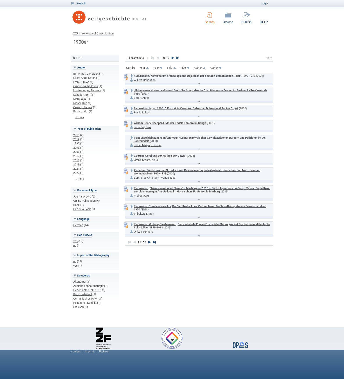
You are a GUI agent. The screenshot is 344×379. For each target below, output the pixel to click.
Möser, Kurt (80, 103)
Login (265, 3)
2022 (76, 172)
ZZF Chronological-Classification (93, 33)
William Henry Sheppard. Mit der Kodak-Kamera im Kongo (170, 123)
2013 (76, 164)
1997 (76, 143)
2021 (76, 168)
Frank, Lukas (81, 82)
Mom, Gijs (79, 99)
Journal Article (82, 196)
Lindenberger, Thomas (87, 90)
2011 (76, 160)
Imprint (89, 351)
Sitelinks (104, 351)
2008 (76, 151)
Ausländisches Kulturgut (88, 285)
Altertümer (79, 281)
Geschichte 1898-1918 (87, 290)
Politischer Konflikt (85, 302)
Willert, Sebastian (145, 80)
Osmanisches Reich (85, 298)
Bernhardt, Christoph (86, 73)
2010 (76, 156)
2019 (76, 139)
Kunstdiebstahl (82, 294)
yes (75, 241)
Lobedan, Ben (81, 94)
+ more (79, 117)
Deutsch (81, 3)
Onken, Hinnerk (82, 107)
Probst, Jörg (80, 111)
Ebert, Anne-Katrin (84, 77)
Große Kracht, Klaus (85, 86)
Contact (76, 351)
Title (169, 67)
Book (76, 205)
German (78, 225)
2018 (76, 135)
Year (142, 67)
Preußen (78, 307)
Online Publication (84, 200)
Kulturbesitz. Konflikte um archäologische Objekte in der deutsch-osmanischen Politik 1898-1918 (194, 75)
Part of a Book (82, 209)
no (74, 245)
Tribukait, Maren (144, 213)
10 (267, 58)
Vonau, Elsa (168, 177)
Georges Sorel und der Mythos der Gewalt (160, 155)
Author (198, 67)
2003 (76, 147)
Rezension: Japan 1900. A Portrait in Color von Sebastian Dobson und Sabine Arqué (186, 108)
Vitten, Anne (141, 97)
